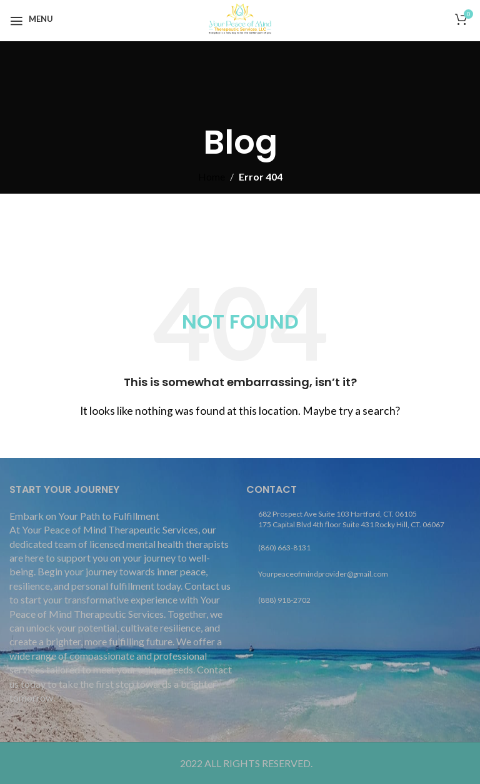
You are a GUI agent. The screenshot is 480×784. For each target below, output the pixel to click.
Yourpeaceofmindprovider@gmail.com (323, 573)
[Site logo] (239, 17)
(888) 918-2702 (284, 600)
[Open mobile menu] (31, 18)
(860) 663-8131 (284, 547)
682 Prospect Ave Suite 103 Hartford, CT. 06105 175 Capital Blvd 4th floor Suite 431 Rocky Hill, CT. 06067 (351, 519)
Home (211, 176)
